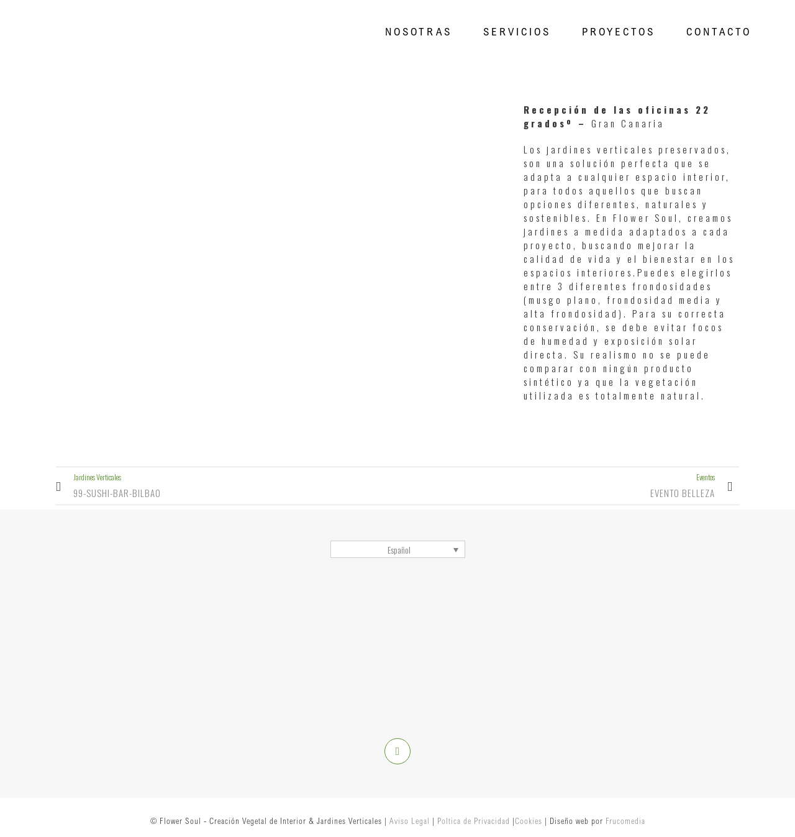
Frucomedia (625, 821)
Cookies (528, 821)
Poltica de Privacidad (473, 821)
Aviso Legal (409, 821)
